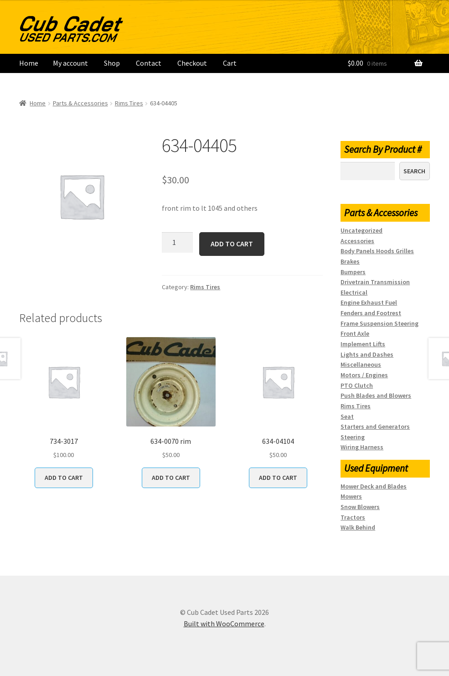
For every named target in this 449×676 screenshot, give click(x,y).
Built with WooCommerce (224, 623)
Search (414, 171)
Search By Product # (383, 149)
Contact (148, 63)
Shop (112, 63)
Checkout (192, 63)
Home (28, 63)
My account (70, 63)
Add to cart (232, 243)
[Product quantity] (177, 242)
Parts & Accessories (80, 103)
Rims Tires (129, 103)
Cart (230, 63)
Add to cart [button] (64, 477)
